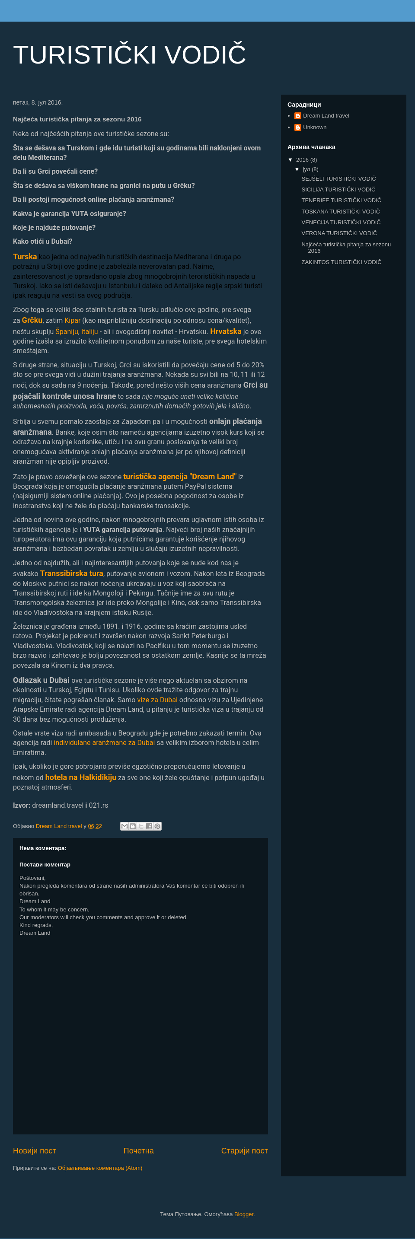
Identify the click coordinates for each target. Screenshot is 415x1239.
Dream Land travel (326, 115)
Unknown (314, 127)
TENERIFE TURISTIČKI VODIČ (341, 200)
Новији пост (34, 1151)
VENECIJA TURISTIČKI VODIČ (340, 222)
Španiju (66, 332)
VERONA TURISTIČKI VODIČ (339, 233)
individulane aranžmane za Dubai (104, 743)
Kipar (72, 320)
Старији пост (244, 1151)
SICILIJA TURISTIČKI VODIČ (338, 189)
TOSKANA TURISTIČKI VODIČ (340, 211)
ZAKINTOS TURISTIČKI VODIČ (341, 262)
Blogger (243, 1214)
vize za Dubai (157, 700)
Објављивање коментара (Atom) (100, 1168)
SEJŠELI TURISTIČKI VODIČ (338, 178)
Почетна (139, 1151)
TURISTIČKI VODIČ (129, 54)
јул (307, 169)
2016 (303, 159)
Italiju (89, 332)
